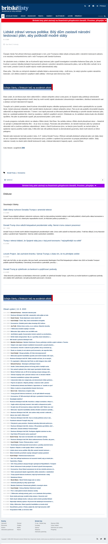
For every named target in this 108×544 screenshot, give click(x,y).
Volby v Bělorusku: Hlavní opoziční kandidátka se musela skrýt (29, 504)
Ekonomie (4, 525)
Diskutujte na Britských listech (31, 364)
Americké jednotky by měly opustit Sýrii (23, 482)
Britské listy (16, 9)
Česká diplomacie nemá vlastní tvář (30, 318)
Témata (41, 16)
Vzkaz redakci (55, 525)
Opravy (37, 527)
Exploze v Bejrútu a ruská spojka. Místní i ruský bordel (26, 447)
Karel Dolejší (14, 320)
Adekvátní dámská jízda (29, 312)
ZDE (23, 148)
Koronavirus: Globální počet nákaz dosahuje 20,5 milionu (28, 323)
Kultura (3, 527)
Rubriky (50, 16)
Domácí (19, 523)
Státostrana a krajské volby (26, 391)
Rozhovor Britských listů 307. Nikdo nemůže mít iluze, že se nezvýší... (31, 358)
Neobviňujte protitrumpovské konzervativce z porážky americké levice (32, 445)
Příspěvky (78, 16)
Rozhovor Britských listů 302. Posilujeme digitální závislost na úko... (31, 431)
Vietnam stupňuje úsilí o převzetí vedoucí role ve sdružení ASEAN (30, 374)
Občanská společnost (7, 529)
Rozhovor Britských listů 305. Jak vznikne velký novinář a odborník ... (32, 412)
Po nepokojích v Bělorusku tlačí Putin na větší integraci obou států (31, 361)
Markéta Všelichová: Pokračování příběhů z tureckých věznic (29, 485)
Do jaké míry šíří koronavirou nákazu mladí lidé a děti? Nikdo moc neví (32, 407)
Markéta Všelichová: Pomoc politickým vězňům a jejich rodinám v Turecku (45, 342)
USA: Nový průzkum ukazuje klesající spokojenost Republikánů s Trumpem (33, 464)
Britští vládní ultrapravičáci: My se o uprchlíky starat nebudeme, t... (31, 337)
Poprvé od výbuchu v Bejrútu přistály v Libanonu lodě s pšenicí (30, 383)
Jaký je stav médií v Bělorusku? (19, 415)
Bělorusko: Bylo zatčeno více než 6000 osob (24, 331)
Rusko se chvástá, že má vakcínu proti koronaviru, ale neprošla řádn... (32, 350)
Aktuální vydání (12, 16)
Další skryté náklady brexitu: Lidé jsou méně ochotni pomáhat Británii (31, 499)
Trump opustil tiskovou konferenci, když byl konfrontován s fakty (30, 474)
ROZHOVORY (32, 16)
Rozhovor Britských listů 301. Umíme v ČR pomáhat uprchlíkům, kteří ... (32, 426)
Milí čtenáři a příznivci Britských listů (21, 339)
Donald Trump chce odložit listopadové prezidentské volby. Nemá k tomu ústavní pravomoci (41, 225)
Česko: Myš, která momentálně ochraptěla (32, 320)
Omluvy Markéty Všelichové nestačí (30, 488)
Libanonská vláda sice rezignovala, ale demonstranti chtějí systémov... (32, 380)
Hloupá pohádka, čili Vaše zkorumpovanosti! (32, 353)
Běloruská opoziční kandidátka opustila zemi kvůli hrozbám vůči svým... (32, 356)
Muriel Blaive (15, 480)
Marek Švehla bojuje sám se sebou (29, 480)
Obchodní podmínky (40, 531)
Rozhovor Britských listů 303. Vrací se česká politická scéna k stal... (31, 418)
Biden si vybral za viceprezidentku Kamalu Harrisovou (27, 388)
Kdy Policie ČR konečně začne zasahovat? (23, 434)
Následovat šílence (16, 477)
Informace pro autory (57, 527)
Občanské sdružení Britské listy (22, 539)
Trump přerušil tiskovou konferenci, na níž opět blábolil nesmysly (30, 393)
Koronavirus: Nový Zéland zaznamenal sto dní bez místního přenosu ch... (33, 469)
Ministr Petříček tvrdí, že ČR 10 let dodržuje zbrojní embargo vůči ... (31, 372)
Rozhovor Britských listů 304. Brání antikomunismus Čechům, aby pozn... (33, 439)
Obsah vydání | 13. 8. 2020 (14, 309)
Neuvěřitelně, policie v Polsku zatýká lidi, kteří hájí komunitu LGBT (30, 507)
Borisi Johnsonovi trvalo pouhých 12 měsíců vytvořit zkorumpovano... (32, 466)
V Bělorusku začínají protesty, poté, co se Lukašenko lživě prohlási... (31, 493)
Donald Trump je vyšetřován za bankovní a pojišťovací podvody (30, 269)
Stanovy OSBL (55, 523)
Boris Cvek (14, 391)
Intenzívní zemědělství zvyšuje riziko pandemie (25, 377)
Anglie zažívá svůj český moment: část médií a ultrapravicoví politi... (31, 404)
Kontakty (37, 525)
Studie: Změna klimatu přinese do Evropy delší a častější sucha (30, 366)
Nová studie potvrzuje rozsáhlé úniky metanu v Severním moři (28, 496)
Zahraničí (4, 523)
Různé (19, 529)
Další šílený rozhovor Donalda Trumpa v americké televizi (27, 210)
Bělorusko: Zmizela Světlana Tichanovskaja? (24, 428)
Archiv (23, 16)
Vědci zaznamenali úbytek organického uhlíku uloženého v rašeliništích (32, 472)
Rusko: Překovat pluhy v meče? (28, 442)
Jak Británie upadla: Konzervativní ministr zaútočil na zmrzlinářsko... (31, 334)
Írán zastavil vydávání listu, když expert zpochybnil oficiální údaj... (31, 369)
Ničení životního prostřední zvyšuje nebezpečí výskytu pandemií (29, 453)
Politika (19, 525)
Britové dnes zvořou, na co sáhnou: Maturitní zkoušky (33, 326)
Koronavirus (21, 173)
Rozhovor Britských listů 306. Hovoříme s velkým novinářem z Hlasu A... (31, 401)
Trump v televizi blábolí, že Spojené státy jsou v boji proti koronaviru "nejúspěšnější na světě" (42, 241)
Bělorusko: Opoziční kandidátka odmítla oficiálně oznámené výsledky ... (32, 410)
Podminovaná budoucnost (26, 455)
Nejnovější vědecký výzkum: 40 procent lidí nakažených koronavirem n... (32, 501)
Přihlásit (101, 6)
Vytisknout (8, 180)
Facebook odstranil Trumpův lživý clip (21, 420)
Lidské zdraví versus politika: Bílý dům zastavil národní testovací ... (30, 450)
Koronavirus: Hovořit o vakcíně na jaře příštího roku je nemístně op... (31, 347)
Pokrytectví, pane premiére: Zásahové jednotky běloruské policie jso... (32, 423)
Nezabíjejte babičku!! (16, 399)
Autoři (70, 16)
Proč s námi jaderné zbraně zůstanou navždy (24, 491)
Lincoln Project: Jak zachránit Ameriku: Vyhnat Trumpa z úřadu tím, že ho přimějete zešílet (41, 254)
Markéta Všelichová (16, 342)
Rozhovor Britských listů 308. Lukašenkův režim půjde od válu (29, 315)
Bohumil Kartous (16, 312)
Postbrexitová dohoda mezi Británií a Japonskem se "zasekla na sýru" (32, 385)
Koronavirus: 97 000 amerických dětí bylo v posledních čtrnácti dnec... (32, 396)
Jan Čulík (13, 326)
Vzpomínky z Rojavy (16, 461)
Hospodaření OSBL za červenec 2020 (21, 509)
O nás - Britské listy (40, 523)
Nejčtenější (60, 16)
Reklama (37, 529)
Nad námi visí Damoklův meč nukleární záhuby (33, 437)
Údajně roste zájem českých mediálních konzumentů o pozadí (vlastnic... (32, 345)
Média (19, 527)
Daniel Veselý (15, 318)
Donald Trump (11, 173)
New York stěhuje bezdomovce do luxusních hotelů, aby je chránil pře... (32, 458)
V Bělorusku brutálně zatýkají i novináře (23, 329)
